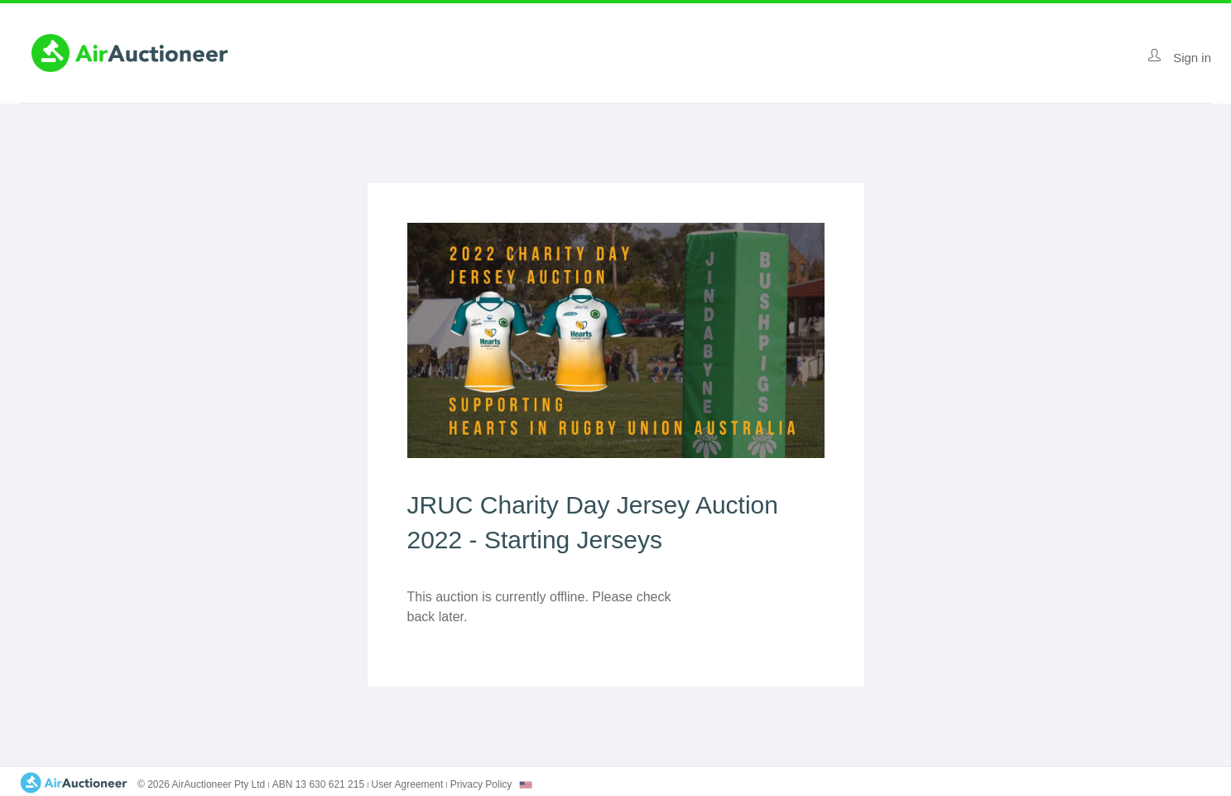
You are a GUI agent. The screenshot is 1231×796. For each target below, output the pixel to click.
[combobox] (525, 784)
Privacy (481, 784)
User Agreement (408, 784)
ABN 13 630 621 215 (318, 784)
